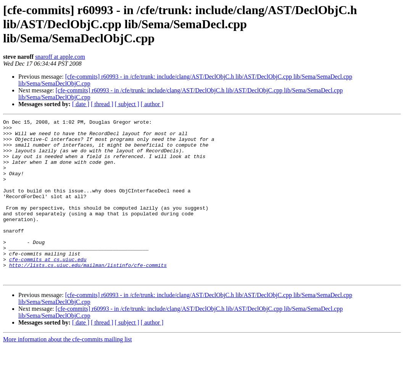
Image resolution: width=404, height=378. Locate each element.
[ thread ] (102, 104)
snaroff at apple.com (60, 56)
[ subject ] (127, 104)
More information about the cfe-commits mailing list (67, 371)
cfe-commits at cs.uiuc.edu (48, 287)
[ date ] (80, 104)
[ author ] (152, 104)
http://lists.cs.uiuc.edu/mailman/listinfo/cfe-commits (88, 294)
